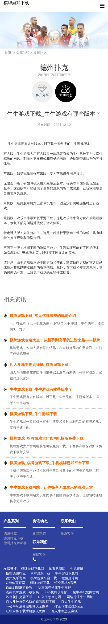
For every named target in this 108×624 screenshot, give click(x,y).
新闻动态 (39, 533)
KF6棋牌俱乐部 (56, 592)
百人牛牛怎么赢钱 (64, 611)
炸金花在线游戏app (68, 606)
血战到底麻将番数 (19, 587)
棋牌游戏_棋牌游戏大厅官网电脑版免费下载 (46, 438)
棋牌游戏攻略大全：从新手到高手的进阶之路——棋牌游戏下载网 (57, 340)
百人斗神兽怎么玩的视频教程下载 (30, 601)
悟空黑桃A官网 (65, 583)
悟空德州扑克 (16, 573)
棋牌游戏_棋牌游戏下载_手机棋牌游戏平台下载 (49, 463)
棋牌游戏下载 (16, 2)
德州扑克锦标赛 (15, 543)
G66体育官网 (15, 583)
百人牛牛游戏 (71, 601)
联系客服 (67, 533)
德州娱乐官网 (16, 578)
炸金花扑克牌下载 (19, 597)
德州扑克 (10, 533)
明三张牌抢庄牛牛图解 (54, 587)
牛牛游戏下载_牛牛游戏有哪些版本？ (41, 389)
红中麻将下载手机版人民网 (26, 611)
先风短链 (76, 569)
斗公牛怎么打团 (49, 597)
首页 (8, 53)
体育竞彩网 (57, 569)
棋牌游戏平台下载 (43, 578)
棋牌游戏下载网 (32, 569)
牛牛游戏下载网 (66, 573)
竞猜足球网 (70, 578)
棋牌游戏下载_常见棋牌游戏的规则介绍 (43, 316)
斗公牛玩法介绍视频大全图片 (27, 606)
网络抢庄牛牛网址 (80, 597)
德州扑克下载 (13, 538)
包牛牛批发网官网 (86, 592)
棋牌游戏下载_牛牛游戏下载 (33, 414)
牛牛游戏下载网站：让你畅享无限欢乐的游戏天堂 (51, 487)
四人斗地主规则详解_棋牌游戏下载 (39, 365)
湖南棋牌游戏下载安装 (22, 592)
